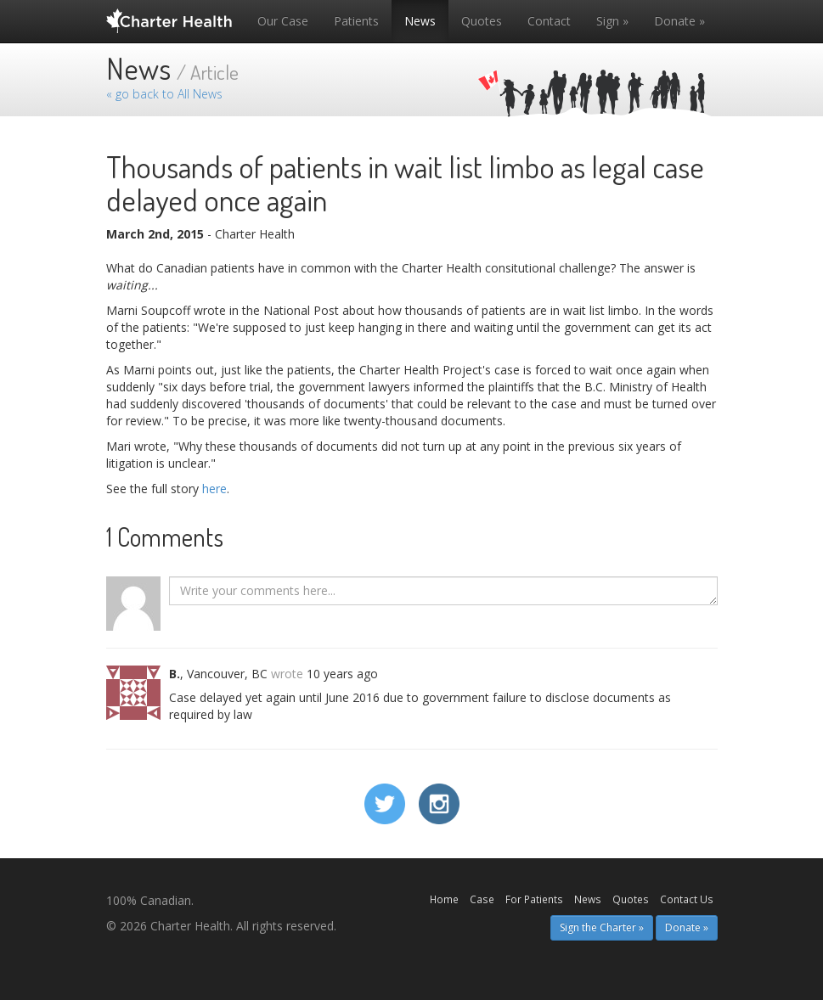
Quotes (481, 21)
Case (482, 899)
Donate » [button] (686, 927)
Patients (356, 21)
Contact (549, 21)
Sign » (612, 21)
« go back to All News (164, 94)
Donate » (679, 21)
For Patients (534, 899)
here (214, 488)
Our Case (282, 21)
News (420, 21)
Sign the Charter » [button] (602, 927)
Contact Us (686, 899)
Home (444, 899)
